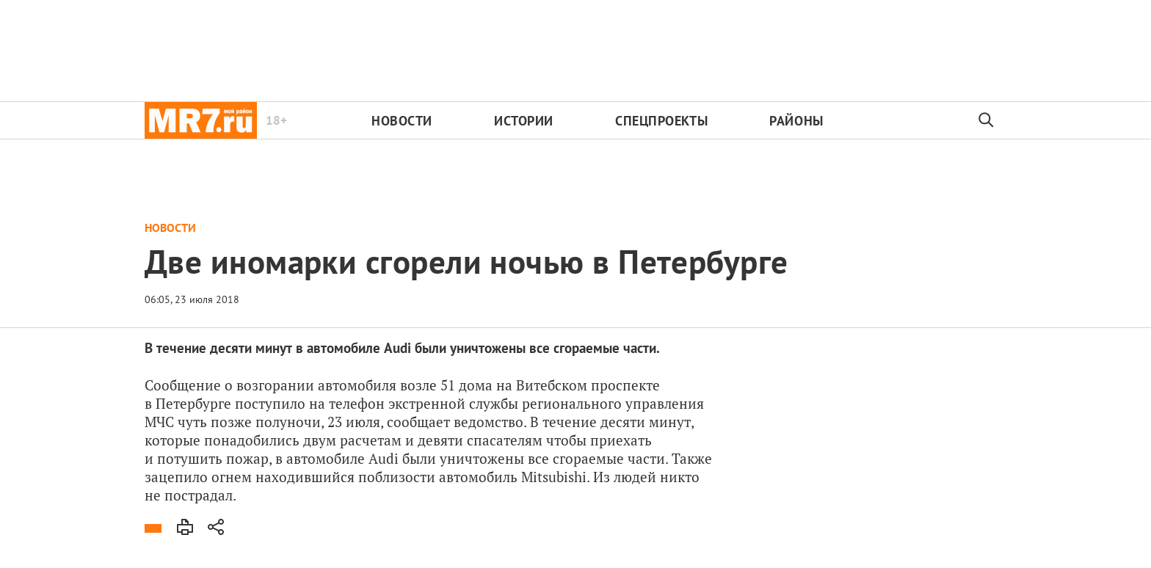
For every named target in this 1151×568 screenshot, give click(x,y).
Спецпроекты (661, 120)
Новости (401, 120)
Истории (523, 120)
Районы (796, 120)
